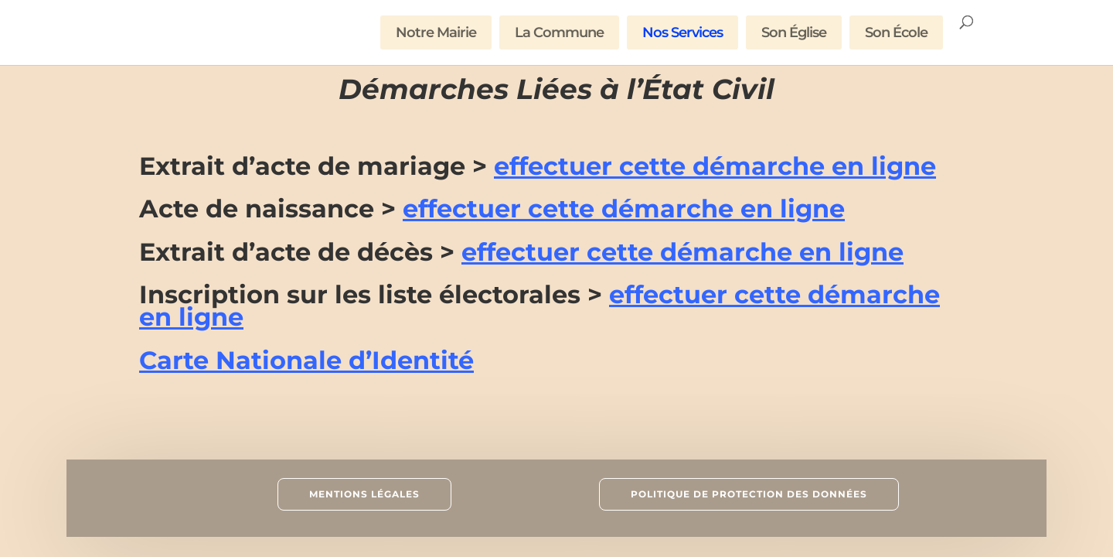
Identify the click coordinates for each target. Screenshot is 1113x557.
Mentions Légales (364, 494)
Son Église (793, 32)
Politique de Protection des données (749, 494)
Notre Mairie (436, 32)
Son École (896, 32)
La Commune (559, 32)
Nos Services (682, 32)
